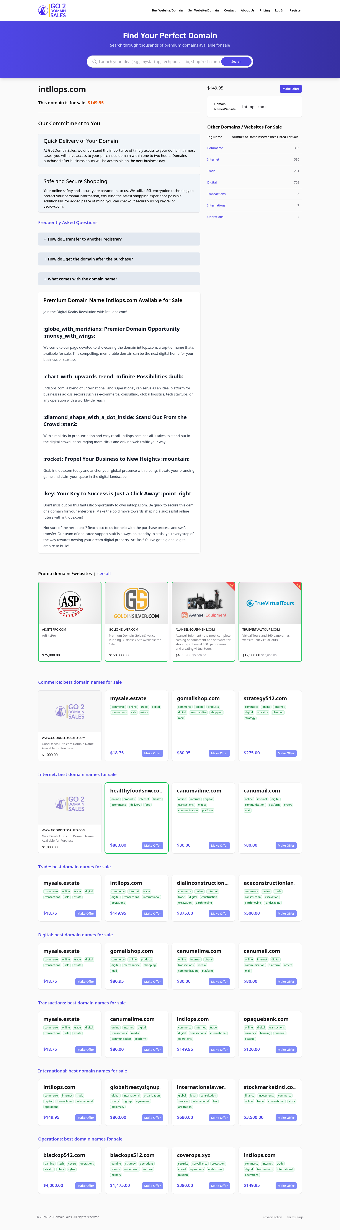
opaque (250, 1039)
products (213, 707)
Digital (212, 182)
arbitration (185, 1107)
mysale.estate (128, 698)
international (151, 897)
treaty (115, 1101)
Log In (279, 10)
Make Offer (291, 89)
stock (292, 1101)
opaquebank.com (266, 1018)
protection (218, 1163)
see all (104, 573)
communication (188, 810)
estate (144, 712)
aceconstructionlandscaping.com (286, 882)
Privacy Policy (272, 1217)
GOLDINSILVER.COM (123, 629)
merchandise (198, 712)
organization (152, 1095)
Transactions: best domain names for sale (82, 1003)
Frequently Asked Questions (68, 222)
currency (250, 1033)
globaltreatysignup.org (140, 1086)
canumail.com (262, 790)
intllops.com (62, 89)
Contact (230, 10)
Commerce (215, 148)
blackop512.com (64, 1154)
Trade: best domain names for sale (74, 867)
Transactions (216, 194)
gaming (49, 1163)
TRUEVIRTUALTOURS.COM (261, 629)
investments (266, 1095)
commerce (117, 707)
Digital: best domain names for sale (75, 935)
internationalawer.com (206, 1086)
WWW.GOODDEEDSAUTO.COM (63, 738)
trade (144, 707)
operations (118, 903)
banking (265, 1033)
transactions (119, 712)
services (183, 1101)
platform (207, 810)
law (215, 1101)
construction (209, 897)
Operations (215, 217)
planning (277, 712)
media (202, 805)
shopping (216, 712)
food (147, 805)
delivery (135, 805)
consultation (208, 1095)
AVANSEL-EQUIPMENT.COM (195, 629)
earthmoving (204, 903)
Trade (211, 171)
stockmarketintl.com (271, 1086)
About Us (247, 10)
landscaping (272, 903)
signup (127, 1101)
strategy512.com (265, 698)
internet (279, 707)
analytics (262, 712)
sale (133, 712)
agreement (143, 1101)
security (183, 1163)
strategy (250, 718)
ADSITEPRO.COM (54, 629)
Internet (213, 159)
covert (72, 1163)
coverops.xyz (193, 1154)
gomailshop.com (198, 698)
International (216, 205)
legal (193, 1095)
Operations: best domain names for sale (80, 1139)
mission (183, 1175)
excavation (185, 903)
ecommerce (118, 805)
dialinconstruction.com (207, 882)
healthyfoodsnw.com (137, 790)
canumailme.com (199, 790)
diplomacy (117, 1107)
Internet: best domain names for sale (77, 774)
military (116, 1175)
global (115, 1095)
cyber (72, 1169)
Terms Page (295, 1217)
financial (280, 1033)
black (61, 1169)
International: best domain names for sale (82, 1071)
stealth (49, 1169)
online (133, 707)
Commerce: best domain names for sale (80, 682)
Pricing (265, 10)
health (157, 799)
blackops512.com (132, 1154)
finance (249, 1095)
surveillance (199, 1163)
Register (295, 10)
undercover (131, 1169)
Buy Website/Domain (167, 10)
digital (156, 707)
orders (288, 805)
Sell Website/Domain (203, 10)
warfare (148, 1169)
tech (61, 1163)
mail (181, 718)
